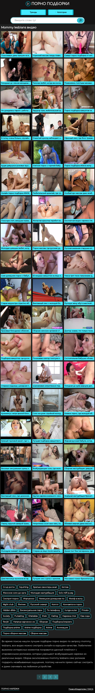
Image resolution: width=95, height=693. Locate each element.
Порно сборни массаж (14, 633)
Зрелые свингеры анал (45, 587)
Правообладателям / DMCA (81, 689)
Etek (44, 616)
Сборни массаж (39, 633)
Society (6, 616)
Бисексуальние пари (31, 610)
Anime (49, 627)
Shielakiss (33, 616)
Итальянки (28, 599)
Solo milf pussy (66, 593)
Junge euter (70, 610)
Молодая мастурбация (42, 593)
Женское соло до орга (14, 593)
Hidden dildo (9, 610)
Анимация (62, 627)
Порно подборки (47, 4)
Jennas (64, 587)
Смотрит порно (11, 599)
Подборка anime (11, 627)
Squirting (23, 587)
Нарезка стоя (69, 616)
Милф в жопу (76, 599)
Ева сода (85, 616)
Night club (8, 604)
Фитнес (22, 604)
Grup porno (9, 587)
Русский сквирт (38, 604)
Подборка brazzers (62, 622)
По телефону (53, 610)
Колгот (55, 604)
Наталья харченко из (24, 622)
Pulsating (19, 616)
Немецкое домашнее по (51, 599)
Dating (54, 616)
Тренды (33, 12)
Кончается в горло (72, 604)
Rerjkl (6, 622)
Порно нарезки (10, 689)
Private (85, 610)
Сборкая (43, 622)
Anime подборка (32, 627)
